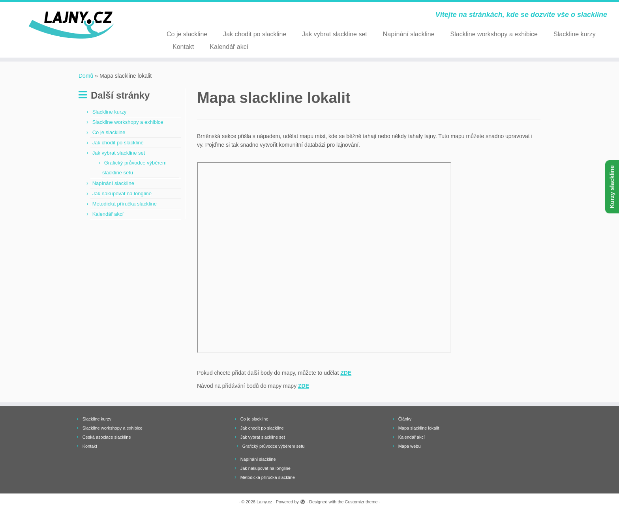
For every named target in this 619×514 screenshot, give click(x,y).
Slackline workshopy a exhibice (494, 34)
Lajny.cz (264, 501)
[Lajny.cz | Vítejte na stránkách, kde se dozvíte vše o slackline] (71, 25)
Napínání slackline (409, 34)
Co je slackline (187, 34)
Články (405, 419)
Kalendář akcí (229, 46)
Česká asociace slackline (107, 437)
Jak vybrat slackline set (334, 34)
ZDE (345, 373)
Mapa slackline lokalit (418, 428)
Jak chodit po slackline (254, 34)
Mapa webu (409, 446)
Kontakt (183, 46)
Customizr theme (361, 501)
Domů (86, 76)
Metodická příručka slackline (124, 204)
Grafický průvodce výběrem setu (273, 446)
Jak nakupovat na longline (122, 193)
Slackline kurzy (574, 34)
